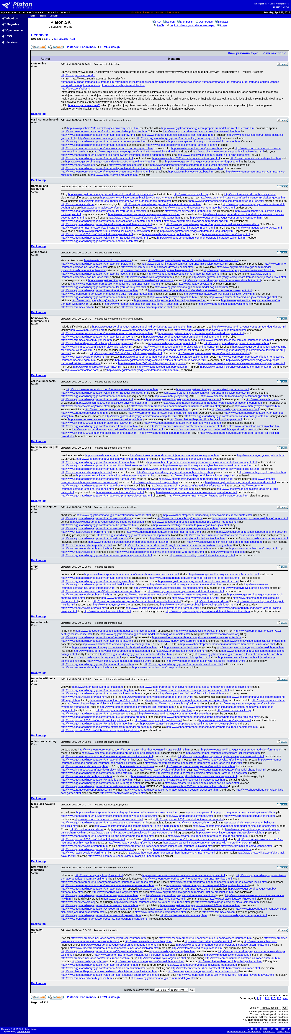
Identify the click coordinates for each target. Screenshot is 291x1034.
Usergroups (204, 21)
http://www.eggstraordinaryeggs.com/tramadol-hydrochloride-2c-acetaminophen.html (111, 168)
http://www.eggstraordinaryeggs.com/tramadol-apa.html (93, 144)
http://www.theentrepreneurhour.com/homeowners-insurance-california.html (105, 171)
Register (221, 21)
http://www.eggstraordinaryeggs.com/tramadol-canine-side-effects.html (234, 825)
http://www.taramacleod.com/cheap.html (199, 168)
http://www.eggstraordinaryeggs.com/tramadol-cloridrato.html (186, 584)
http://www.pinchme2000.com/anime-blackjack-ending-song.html (181, 346)
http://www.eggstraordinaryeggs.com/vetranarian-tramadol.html (98, 462)
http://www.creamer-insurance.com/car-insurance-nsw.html (95, 958)
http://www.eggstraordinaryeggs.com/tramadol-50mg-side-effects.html (207, 885)
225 (61, 39)
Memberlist (185, 21)
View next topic (274, 53)
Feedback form (266, 1029)
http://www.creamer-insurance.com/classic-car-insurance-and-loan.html (185, 839)
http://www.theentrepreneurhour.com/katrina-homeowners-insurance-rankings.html (210, 716)
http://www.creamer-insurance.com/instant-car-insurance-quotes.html (144, 898)
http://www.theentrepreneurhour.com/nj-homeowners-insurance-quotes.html (174, 455)
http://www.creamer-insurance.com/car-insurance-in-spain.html (178, 227)
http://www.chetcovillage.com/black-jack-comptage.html (202, 475)
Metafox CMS (23, 1031)
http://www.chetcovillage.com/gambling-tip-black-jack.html (230, 832)
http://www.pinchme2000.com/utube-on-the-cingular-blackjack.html (100, 730)
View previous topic (243, 53)
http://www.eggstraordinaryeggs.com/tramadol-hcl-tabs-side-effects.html (208, 611)
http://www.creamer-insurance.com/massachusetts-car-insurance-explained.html (165, 845)
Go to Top (252, 1029)
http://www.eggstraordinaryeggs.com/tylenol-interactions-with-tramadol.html (207, 465)
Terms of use (269, 1031)
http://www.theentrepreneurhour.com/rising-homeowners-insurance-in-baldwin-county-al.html (202, 462)
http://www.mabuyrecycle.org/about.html (101, 138)
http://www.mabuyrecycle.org (78, 164)
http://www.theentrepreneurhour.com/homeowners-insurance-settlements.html (212, 726)
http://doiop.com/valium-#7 (84, 105)
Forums (42, 16)
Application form (282, 1029)
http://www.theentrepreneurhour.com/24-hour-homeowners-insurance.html (171, 852)
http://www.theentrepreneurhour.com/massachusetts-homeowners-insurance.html (109, 815)
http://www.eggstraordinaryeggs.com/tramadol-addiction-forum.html (100, 693)
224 (56, 39)
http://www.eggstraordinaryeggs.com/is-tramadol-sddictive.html (98, 584)
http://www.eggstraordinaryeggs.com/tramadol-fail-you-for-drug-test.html (178, 138)
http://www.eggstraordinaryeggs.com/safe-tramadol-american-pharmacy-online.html (110, 974)
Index (32, 16)
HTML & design (110, 46)
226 (66, 39)
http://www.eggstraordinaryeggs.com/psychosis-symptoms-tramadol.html (221, 756)
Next (72, 39)
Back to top (38, 113)
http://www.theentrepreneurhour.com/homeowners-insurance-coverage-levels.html (218, 881)
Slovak (284, 7)
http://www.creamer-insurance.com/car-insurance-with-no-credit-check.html (207, 842)
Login (270, 4)
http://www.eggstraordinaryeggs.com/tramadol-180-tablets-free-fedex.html (104, 465)
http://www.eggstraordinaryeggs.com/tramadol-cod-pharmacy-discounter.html (106, 495)
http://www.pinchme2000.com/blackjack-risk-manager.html (168, 587)
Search (169, 21)
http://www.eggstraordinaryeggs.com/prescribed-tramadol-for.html (201, 131)
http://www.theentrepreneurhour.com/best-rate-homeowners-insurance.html (105, 918)
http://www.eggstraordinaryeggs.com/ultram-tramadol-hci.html (97, 849)
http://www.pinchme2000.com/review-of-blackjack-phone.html (124, 855)
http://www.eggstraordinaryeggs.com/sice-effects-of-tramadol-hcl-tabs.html (137, 601)
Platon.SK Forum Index (81, 46)
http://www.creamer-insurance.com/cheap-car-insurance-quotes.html (177, 528)
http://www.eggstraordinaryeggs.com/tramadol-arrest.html (95, 468)
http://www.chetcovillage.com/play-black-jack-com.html (227, 902)
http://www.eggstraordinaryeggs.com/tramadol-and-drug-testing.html (101, 915)
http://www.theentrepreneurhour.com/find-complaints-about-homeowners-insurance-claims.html (195, 686)
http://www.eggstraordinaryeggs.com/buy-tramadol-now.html (203, 971)
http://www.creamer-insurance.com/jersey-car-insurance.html (177, 134)
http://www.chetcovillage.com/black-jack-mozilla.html (255, 640)
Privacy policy (283, 1031)
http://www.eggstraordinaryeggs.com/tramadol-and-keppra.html (195, 478)
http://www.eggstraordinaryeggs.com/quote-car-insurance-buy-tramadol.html (230, 812)
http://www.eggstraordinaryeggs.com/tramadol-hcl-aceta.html (97, 158)
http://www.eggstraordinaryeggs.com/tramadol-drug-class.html (97, 581)
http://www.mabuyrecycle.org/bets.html (191, 171)
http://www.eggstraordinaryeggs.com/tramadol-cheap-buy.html (97, 690)
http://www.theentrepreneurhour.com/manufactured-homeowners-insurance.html (131, 574)
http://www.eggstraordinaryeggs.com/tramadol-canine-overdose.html (198, 581)
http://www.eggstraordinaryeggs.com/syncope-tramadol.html (96, 908)
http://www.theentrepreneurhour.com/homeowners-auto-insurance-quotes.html (107, 148)
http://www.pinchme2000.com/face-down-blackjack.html (94, 720)
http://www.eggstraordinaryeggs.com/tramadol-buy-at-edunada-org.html (103, 716)
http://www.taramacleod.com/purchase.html (196, 148)
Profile (159, 25)
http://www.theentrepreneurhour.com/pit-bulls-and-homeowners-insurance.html (107, 835)
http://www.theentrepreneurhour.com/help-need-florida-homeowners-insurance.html (202, 849)
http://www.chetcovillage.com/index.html (232, 898)
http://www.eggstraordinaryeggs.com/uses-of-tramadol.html (224, 574)
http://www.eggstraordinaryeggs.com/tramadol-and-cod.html (159, 488)
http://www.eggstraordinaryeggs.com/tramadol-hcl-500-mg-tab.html (100, 782)
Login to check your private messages (191, 25)
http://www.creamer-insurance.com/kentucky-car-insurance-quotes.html (133, 832)
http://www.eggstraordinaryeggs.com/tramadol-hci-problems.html (175, 472)
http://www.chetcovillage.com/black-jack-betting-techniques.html (114, 475)
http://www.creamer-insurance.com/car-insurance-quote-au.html (175, 888)
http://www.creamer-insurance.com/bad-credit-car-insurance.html (222, 535)
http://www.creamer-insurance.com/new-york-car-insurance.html (152, 902)
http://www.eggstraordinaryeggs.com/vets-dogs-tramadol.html (210, 329)
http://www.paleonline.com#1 (78, 75)
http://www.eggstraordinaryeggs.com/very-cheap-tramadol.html (113, 458)
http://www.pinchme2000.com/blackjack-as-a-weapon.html (189, 819)
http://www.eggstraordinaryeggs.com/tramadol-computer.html (204, 141)
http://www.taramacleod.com (125, 164)
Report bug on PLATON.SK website (244, 1031)
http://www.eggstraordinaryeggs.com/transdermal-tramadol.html (98, 478)
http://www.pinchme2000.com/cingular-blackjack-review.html (228, 151)
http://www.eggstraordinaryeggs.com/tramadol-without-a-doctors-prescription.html (144, 710)
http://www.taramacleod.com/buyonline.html (255, 158)
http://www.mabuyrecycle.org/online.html (114, 174)
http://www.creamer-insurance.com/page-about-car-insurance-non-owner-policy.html (190, 723)
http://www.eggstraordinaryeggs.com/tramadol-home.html (95, 485)
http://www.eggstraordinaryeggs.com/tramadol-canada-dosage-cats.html (103, 141)
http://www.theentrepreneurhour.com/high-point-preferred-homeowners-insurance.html (127, 812)
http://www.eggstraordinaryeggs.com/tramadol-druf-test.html (157, 696)
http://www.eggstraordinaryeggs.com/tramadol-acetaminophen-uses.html (104, 822)
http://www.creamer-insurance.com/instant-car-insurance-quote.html (208, 495)
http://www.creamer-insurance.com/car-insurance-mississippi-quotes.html (104, 131)
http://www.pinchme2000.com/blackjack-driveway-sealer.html (103, 128)
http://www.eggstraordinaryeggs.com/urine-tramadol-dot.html (182, 144)
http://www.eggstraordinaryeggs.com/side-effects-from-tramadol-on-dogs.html (106, 726)
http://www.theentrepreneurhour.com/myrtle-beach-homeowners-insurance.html (158, 829)
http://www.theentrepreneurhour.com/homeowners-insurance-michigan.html (187, 878)
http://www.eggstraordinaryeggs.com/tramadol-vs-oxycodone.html (99, 905)
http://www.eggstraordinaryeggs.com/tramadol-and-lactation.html (186, 591)
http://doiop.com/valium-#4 (76, 88)
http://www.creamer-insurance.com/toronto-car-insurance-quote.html (208, 835)
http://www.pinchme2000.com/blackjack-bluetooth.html (192, 693)
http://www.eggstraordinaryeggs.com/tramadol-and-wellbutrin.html (189, 164)
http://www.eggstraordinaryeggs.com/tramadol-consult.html (180, 895)
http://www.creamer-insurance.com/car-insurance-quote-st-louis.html (196, 492)
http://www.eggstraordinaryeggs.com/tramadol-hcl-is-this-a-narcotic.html (136, 825)
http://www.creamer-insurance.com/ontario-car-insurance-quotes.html (187, 700)
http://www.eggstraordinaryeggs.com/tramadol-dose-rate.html (175, 713)
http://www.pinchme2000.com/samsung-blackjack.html (119, 660)
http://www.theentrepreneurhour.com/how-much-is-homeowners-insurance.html (107, 885)
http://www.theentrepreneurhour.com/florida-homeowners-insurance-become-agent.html (112, 154)
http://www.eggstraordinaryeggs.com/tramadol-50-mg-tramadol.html (200, 905)
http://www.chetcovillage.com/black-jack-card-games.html (100, 703)
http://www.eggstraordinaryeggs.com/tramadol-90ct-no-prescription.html (192, 891)
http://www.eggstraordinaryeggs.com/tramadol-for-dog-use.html (202, 161)
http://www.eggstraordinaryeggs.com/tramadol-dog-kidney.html (98, 134)
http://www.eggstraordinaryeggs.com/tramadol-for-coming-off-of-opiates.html (194, 577)
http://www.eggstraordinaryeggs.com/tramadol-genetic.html (95, 713)
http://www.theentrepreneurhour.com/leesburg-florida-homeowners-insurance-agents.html (184, 776)
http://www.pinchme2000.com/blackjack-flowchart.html (93, 839)
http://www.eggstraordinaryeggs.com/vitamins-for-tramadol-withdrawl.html (137, 151)
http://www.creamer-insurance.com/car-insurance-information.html (206, 660)
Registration (282, 4)
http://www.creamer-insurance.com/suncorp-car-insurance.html (137, 706)
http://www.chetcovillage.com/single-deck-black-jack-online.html (187, 538)
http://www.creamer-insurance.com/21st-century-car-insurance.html (100, 591)
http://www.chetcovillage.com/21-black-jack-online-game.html (213, 154)
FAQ (157, 21)
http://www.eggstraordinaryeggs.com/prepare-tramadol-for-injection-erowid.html (208, 128)
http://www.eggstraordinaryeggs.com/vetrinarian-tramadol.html (162, 607)
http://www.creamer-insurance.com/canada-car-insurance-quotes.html (183, 875)
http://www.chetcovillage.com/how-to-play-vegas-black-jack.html (222, 468)
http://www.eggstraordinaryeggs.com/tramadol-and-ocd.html (240, 482)
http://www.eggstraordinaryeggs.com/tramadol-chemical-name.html (183, 664)
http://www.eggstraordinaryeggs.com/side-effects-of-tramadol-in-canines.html (110, 161)
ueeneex (54, 16)
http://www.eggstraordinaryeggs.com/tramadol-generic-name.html (99, 895)
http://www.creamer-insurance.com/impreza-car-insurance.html (192, 690)
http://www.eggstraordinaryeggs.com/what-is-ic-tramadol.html (97, 723)
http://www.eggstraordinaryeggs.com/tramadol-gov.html (93, 888)
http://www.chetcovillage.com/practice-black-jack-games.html (144, 217)
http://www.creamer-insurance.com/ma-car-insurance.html (109, 819)
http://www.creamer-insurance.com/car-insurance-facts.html (96, 227)
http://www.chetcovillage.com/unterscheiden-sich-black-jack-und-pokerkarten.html (109, 971)
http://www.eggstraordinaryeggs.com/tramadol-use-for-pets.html (188, 485)
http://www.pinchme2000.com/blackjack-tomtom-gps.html (186, 158)
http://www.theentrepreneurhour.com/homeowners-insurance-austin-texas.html (107, 881)
